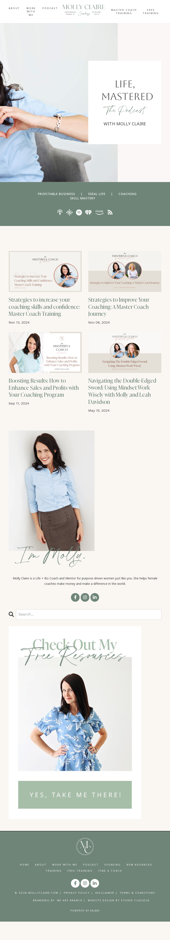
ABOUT (14, 8)
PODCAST (50, 8)
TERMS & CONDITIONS (137, 911)
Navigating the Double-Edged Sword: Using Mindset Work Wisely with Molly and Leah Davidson (123, 406)
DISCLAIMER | (106, 911)
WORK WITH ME (31, 11)
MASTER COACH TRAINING (124, 11)
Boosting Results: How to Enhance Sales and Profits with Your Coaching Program (43, 406)
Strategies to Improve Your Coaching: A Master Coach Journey (124, 309)
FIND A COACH (110, 889)
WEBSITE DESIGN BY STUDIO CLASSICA (118, 918)
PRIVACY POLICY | (78, 911)
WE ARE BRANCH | (71, 918)
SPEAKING (112, 883)
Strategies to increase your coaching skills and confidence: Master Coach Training (44, 313)
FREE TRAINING (151, 11)
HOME (24, 883)
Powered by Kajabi (85, 929)
